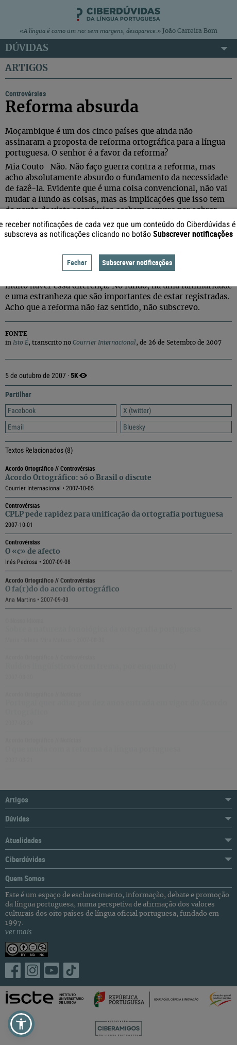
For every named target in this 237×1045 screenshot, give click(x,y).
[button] (21, 1024)
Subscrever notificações (137, 262)
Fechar (77, 262)
